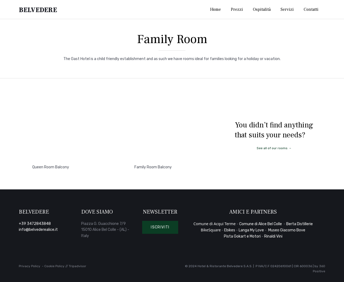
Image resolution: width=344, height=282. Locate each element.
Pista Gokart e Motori (242, 236)
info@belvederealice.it (38, 229)
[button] (160, 227)
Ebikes (229, 230)
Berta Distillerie (299, 224)
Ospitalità (262, 9)
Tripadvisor (77, 266)
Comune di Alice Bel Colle (261, 224)
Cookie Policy (54, 266)
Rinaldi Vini (273, 236)
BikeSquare (211, 229)
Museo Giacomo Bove (286, 230)
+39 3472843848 (35, 223)
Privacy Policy (29, 266)
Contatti (311, 9)
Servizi (287, 9)
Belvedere (38, 9)
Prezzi (237, 9)
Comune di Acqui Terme (215, 223)
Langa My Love (251, 230)
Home (215, 9)
